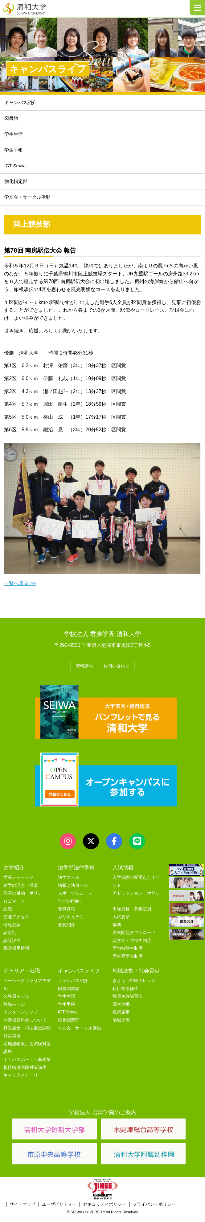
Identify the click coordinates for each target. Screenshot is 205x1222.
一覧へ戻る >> (20, 590)
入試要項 (121, 922)
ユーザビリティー (59, 1210)
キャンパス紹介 (22, 103)
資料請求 (82, 672)
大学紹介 (13, 873)
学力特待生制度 (128, 954)
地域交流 (121, 1026)
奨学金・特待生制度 (132, 946)
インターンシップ (20, 1018)
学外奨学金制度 (128, 962)
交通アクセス (16, 922)
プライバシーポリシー (154, 1210)
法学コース (69, 883)
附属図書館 (69, 994)
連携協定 (121, 1018)
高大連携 (121, 1010)
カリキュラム (71, 922)
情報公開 (12, 930)
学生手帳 (14, 153)
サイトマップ (22, 1210)
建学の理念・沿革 (20, 891)
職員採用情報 (16, 954)
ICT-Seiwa (16, 170)
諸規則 (9, 938)
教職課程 (66, 914)
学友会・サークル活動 (79, 1033)
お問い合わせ (117, 672)
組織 (7, 914)
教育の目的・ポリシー (25, 899)
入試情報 (123, 873)
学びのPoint (69, 907)
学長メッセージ (18, 883)
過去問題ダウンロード (134, 938)
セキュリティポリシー (104, 1210)
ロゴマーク (14, 907)
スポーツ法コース (75, 899)
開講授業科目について (25, 1026)
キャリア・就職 (21, 976)
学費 (117, 930)
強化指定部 (17, 187)
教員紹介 (66, 930)
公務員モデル (16, 1002)
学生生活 (14, 136)
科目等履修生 (125, 994)
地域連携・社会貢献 (136, 976)
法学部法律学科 (76, 873)
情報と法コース (73, 891)
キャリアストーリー (22, 1081)
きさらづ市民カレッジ (134, 986)
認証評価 (12, 946)
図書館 (12, 120)
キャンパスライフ (79, 976)
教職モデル (14, 1010)
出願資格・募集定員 (132, 914)
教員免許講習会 (128, 1002)
